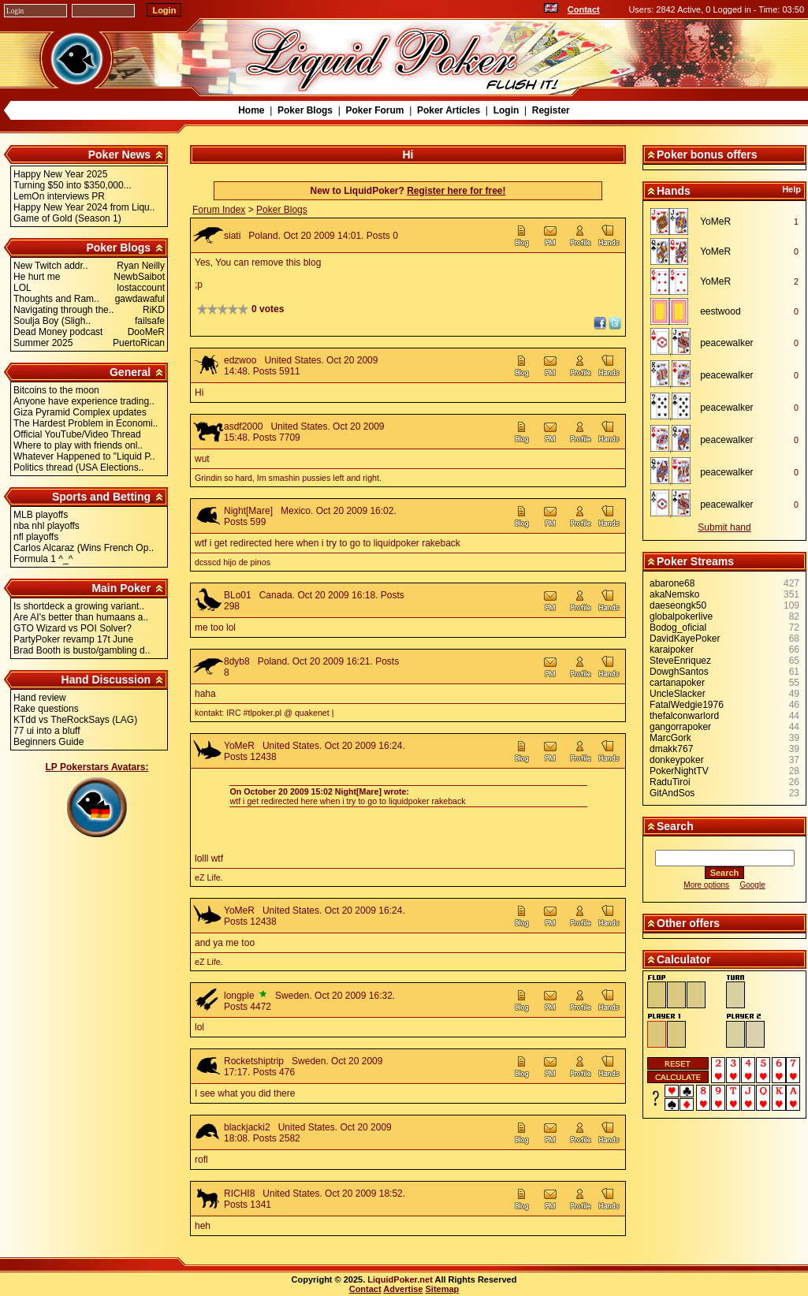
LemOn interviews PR (59, 196)
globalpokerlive (681, 616)
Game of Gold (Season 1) (67, 218)
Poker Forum (374, 110)
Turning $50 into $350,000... (72, 185)
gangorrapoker (680, 726)
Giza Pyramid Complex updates (80, 412)
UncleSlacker (678, 693)
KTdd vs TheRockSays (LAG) (75, 719)
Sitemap (443, 1289)
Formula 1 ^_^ (43, 558)
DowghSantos (679, 671)
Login (506, 110)
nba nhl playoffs (46, 525)
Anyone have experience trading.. (84, 401)
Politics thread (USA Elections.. (78, 467)
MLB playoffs (40, 514)
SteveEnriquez (680, 660)
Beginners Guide (48, 741)
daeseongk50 (678, 605)
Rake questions (46, 708)
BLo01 (237, 595)
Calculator (683, 959)
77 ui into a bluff (46, 730)
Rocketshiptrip (254, 1061)
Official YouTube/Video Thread (77, 434)
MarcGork (670, 737)
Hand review (39, 697)
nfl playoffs (35, 536)
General (130, 372)
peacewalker (726, 342)
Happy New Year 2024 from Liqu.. (84, 207)
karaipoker (672, 649)
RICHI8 (239, 1193)
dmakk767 (671, 748)
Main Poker (121, 588)
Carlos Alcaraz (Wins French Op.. (83, 547)
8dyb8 (237, 661)
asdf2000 (243, 426)
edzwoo (240, 360)
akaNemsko (674, 594)
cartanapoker (677, 682)
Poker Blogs (305, 110)
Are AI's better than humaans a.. (80, 617)
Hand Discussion (106, 679)
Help (791, 189)
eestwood (720, 311)
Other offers (688, 923)
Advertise (403, 1289)
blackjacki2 (247, 1127)
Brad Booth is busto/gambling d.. (81, 650)
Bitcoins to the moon (56, 390)
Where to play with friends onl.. (78, 445)
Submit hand (724, 527)
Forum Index (218, 209)
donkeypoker (677, 759)
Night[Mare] (248, 510)
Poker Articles (448, 110)
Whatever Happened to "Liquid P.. (84, 456)
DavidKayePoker (685, 638)
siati (232, 235)
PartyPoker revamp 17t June (73, 639)
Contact (584, 9)
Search (675, 826)
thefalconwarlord (684, 715)
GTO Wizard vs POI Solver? (72, 628)
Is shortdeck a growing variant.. (78, 606)
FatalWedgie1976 (687, 704)
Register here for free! (456, 190)
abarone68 (672, 583)
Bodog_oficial (678, 627)
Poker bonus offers (707, 154)
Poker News (119, 154)
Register (551, 110)
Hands (674, 190)
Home (251, 110)
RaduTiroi (670, 782)
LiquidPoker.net (400, 1279)
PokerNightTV (679, 770)
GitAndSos (672, 793)
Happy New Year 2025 (60, 174)
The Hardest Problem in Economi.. (85, 423)
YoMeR (239, 745)
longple (239, 995)
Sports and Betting (101, 496)
